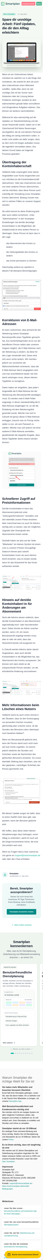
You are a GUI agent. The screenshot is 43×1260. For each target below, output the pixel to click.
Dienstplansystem (11, 1225)
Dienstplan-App (14, 1101)
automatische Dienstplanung (15, 1247)
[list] (21, 1005)
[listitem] (18, 1005)
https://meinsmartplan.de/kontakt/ (15, 1186)
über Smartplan (8, 1161)
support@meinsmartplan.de (27, 855)
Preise (10, 1140)
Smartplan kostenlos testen (21, 912)
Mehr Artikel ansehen (21, 925)
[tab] (12, 1053)
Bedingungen (7, 1189)
